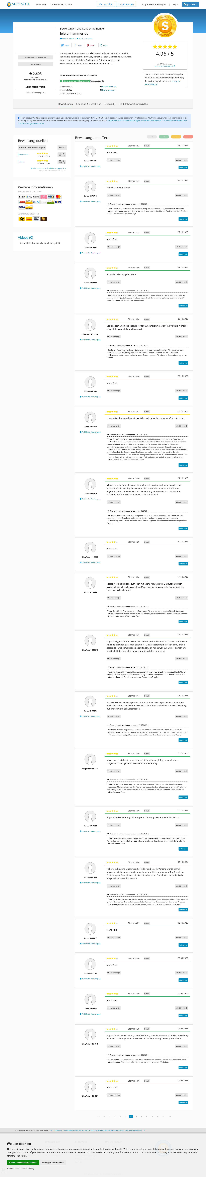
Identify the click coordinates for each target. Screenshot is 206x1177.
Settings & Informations (53, 1162)
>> (170, 1116)
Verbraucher (106, 4)
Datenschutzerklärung (25, 1169)
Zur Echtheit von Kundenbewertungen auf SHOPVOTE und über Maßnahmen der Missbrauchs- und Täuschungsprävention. (97, 1130)
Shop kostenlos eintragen (154, 4)
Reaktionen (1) (113, 195)
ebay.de (22, 162)
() (181, 160)
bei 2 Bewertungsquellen (165, 66)
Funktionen (41, 4)
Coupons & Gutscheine (88, 104)
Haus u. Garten (68, 38)
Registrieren (190, 4)
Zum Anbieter (35, 64)
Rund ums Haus (84, 38)
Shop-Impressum (108, 90)
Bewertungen (65, 104)
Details (146, 146)
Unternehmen (126, 4)
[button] (65, 45)
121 (164, 137)
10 (158, 1116)
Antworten (183, 167)
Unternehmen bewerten (35, 57)
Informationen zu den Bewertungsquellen (48, 168)
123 (152, 137)
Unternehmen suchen (61, 4)
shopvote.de (23, 154)
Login (175, 4)
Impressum (11, 1169)
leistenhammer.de (108, 86)
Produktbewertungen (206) (133, 104)
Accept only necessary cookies (23, 1162)
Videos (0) (110, 104)
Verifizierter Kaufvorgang (90, 166)
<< (98, 1116)
